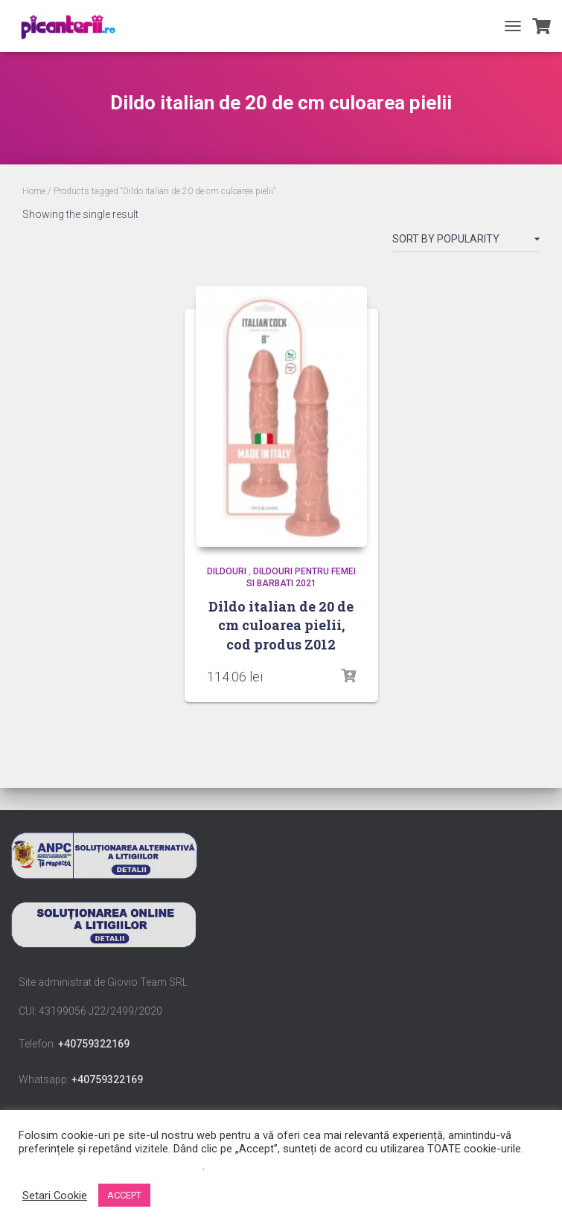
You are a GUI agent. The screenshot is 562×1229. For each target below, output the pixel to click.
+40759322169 (94, 1044)
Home (33, 191)
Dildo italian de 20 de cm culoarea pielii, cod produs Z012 (281, 624)
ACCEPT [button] (124, 1195)
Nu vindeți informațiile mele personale (110, 1165)
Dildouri (226, 571)
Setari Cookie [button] (54, 1195)
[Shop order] (466, 242)
